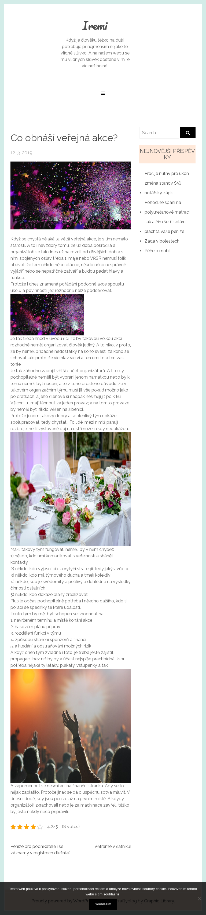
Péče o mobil (158, 250)
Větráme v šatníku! (112, 846)
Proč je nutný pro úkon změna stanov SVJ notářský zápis (167, 183)
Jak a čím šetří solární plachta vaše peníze (165, 226)
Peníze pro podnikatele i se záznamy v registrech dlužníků (40, 849)
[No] (199, 898)
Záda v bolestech (162, 241)
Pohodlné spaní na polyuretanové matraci (167, 207)
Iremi (95, 25)
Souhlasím (103, 904)
